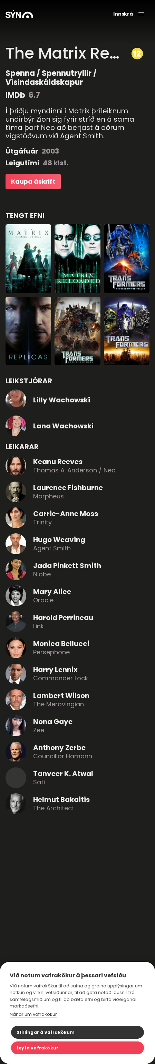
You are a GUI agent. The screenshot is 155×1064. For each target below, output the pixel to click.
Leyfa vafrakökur (37, 1048)
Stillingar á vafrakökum (46, 1032)
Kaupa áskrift (33, 181)
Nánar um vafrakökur (33, 1014)
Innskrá (123, 14)
